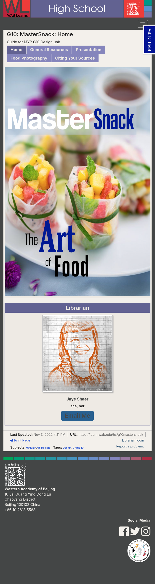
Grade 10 (78, 447)
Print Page (20, 440)
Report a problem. (130, 446)
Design (67, 447)
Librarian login (133, 440)
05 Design (43, 447)
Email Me (77, 415)
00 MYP (31, 447)
